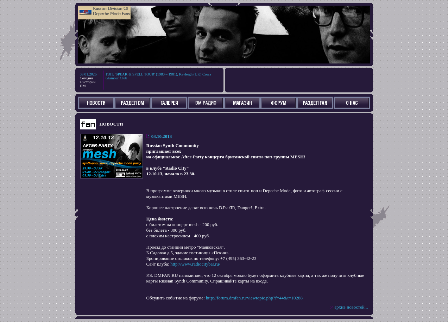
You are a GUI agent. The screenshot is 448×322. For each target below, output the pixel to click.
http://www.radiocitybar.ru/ (195, 264)
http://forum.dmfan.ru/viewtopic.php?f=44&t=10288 (254, 297)
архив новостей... (351, 307)
